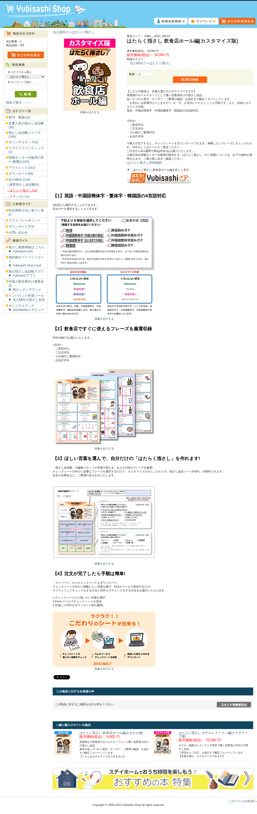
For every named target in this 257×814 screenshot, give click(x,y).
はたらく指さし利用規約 (144, 162)
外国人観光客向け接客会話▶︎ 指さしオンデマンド (26, 285)
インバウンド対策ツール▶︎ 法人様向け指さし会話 (27, 297)
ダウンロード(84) (21, 173)
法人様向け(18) (19, 179)
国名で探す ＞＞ (19, 102)
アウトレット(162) (22, 167)
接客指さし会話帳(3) (24, 184)
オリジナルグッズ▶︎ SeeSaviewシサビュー (26, 307)
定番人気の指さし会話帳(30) (26, 125)
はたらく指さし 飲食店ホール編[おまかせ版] (111, 733)
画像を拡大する (90, 112)
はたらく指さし (83, 32)
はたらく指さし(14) (23, 190)
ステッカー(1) (19, 196)
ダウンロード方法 (21, 226)
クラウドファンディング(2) (26, 150)
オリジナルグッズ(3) (23, 142)
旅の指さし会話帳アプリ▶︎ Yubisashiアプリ (26, 273)
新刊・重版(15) (19, 117)
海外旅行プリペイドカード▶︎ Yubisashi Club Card (26, 261)
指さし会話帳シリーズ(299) (25, 134)
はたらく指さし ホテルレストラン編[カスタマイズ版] (213, 734)
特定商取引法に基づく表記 (26, 212)
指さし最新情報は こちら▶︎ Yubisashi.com (27, 249)
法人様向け (61, 32)
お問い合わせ (18, 232)
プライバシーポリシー (25, 220)
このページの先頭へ (242, 801)
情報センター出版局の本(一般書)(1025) (26, 159)
